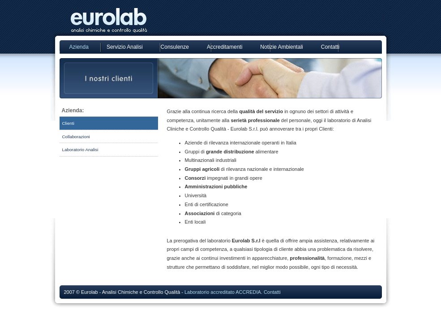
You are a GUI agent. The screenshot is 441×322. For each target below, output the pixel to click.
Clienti (68, 123)
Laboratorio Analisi (80, 149)
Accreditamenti (224, 47)
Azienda (79, 47)
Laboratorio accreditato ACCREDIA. (223, 292)
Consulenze (175, 47)
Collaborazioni (76, 136)
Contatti (330, 47)
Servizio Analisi (125, 47)
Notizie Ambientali (281, 47)
